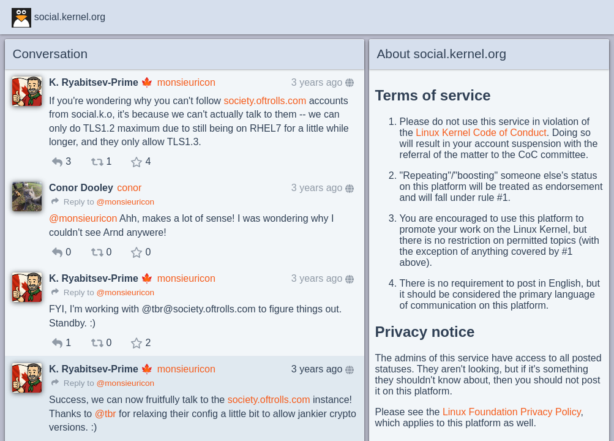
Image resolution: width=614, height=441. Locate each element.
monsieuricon (186, 82)
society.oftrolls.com (264, 101)
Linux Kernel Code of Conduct (481, 132)
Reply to (72, 201)
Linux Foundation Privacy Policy (512, 412)
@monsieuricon (125, 201)
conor (129, 188)
